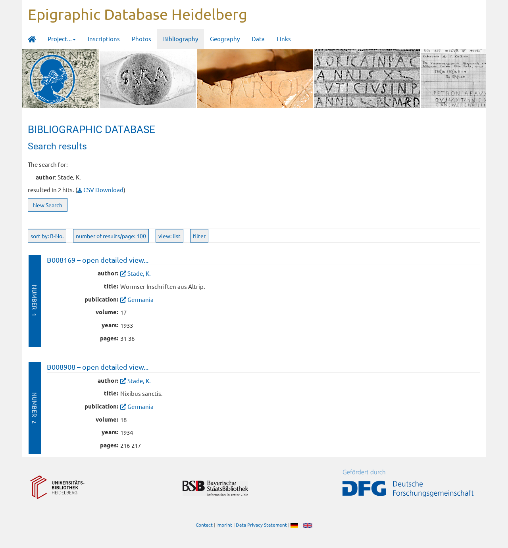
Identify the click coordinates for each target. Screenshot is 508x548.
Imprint (224, 524)
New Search (47, 204)
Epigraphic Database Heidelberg (137, 14)
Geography (225, 38)
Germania (140, 299)
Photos (141, 38)
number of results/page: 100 (111, 235)
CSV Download (100, 189)
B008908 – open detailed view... (97, 367)
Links (284, 38)
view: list (169, 235)
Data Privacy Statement (261, 524)
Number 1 (34, 300)
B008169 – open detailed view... (97, 260)
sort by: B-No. (47, 235)
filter (199, 235)
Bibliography (180, 38)
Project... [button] (62, 38)
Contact (204, 524)
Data (258, 38)
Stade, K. (139, 273)
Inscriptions (104, 38)
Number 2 (34, 408)
